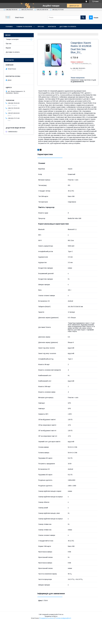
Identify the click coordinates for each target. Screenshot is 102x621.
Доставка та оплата (68, 26)
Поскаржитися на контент (46, 618)
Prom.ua (60, 614)
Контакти (52, 26)
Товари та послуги (24, 26)
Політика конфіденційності (63, 618)
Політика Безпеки (34, 32)
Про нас (41, 26)
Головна (9, 26)
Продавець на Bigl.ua (51, 616)
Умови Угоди (50, 32)
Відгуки (8, 48)
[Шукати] (83, 17)
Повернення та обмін (14, 32)
